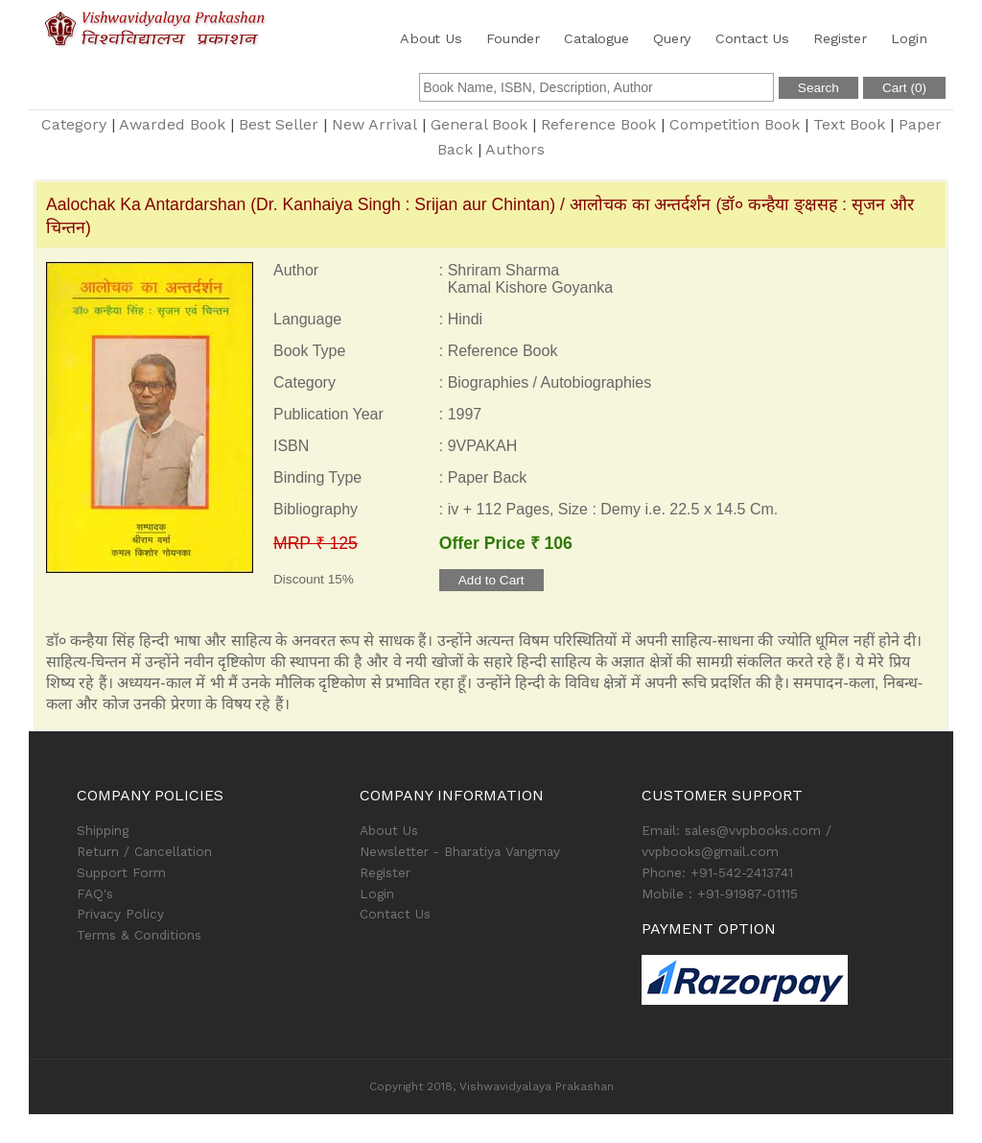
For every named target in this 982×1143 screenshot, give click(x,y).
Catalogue (596, 38)
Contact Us (752, 38)
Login (908, 38)
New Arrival (374, 124)
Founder (513, 38)
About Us (430, 38)
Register (839, 38)
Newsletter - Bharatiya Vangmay (460, 851)
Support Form (121, 872)
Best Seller (278, 124)
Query (671, 38)
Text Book (849, 124)
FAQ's (95, 893)
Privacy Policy (120, 913)
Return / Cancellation (144, 851)
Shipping (103, 830)
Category (73, 124)
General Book (479, 124)
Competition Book (734, 124)
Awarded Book (172, 124)
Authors (515, 149)
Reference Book (598, 124)
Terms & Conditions (139, 934)
